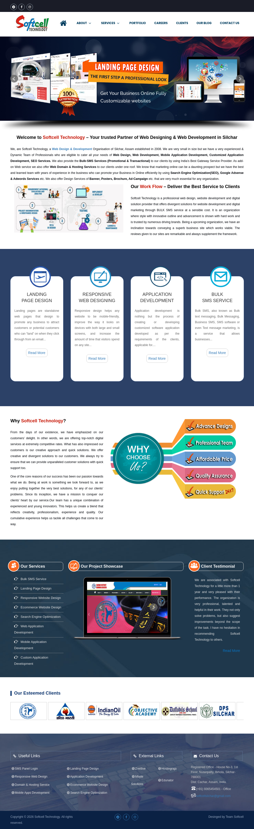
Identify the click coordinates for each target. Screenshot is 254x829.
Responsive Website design (37, 593)
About (84, 23)
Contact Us (229, 23)
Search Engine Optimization (37, 612)
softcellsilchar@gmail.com (213, 791)
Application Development (84, 772)
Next (240, 79)
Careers (161, 23)
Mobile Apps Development (30, 788)
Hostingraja (166, 764)
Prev (14, 79)
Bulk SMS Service (30, 574)
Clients (182, 23)
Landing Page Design (82, 764)
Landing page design (32, 584)
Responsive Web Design (29, 772)
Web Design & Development (72, 149)
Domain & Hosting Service (30, 780)
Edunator (165, 776)
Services (110, 23)
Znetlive (138, 764)
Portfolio (137, 23)
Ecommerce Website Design (37, 603)
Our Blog (203, 23)
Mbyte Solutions (137, 775)
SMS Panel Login (24, 764)
